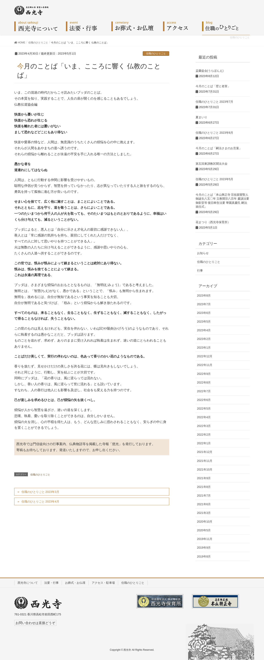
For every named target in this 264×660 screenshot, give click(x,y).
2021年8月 (204, 486)
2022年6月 (204, 399)
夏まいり (201, 117)
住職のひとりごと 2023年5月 (214, 179)
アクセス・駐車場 (103, 582)
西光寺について (28, 582)
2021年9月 (204, 478)
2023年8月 (204, 295)
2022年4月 (204, 417)
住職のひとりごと (156, 53)
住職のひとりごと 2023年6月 (214, 132)
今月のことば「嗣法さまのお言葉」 (219, 148)
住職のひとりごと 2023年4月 (40, 501)
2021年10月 (205, 469)
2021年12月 (205, 452)
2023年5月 (204, 321)
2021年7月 (204, 495)
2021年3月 (204, 513)
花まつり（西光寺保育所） (213, 222)
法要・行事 (51, 582)
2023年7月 (204, 304)
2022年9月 (204, 373)
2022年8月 (204, 382)
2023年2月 (204, 339)
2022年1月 (204, 443)
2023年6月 (204, 313)
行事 (200, 270)
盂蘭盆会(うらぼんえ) (210, 70)
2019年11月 (205, 539)
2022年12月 (205, 356)
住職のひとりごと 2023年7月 (214, 101)
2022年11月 (205, 365)
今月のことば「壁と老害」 (213, 86)
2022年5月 (204, 408)
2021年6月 (204, 504)
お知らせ (203, 253)
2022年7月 (204, 391)
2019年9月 (204, 547)
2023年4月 (204, 330)
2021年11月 (205, 460)
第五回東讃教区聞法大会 (211, 163)
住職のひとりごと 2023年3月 (40, 491)
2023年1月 (204, 347)
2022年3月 (204, 426)
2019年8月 (204, 556)
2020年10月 (205, 521)
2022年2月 (204, 434)
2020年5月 (204, 530)
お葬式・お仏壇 (75, 582)
